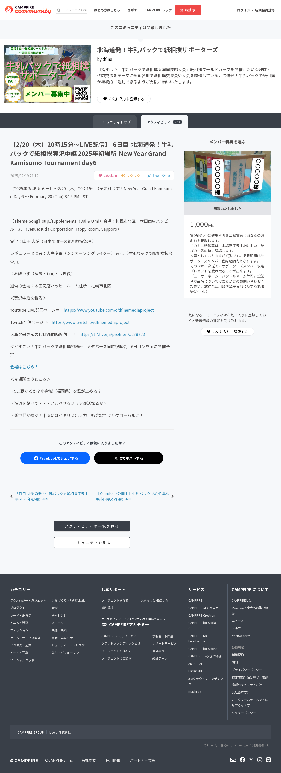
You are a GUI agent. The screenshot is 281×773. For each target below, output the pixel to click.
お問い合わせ (241, 635)
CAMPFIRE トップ (158, 10)
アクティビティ (164, 121)
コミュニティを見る (92, 542)
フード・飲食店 (20, 615)
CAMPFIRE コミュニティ (204, 607)
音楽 (55, 607)
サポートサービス (164, 643)
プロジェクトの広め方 (116, 658)
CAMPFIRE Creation (201, 615)
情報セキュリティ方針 (247, 684)
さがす (132, 10)
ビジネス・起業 (20, 645)
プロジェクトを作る (115, 600)
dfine (107, 59)
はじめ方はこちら (107, 10)
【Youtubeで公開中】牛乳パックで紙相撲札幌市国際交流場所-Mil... (132, 496)
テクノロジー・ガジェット (28, 600)
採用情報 (113, 760)
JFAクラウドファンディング (205, 681)
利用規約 (238, 654)
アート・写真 (19, 652)
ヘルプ (236, 628)
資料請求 (188, 10)
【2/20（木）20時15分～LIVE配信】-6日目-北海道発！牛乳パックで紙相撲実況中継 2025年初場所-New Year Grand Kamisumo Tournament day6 (91, 153)
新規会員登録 (265, 10)
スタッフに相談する (154, 600)
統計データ (160, 658)
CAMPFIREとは (242, 600)
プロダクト (17, 607)
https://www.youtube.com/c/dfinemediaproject (109, 310)
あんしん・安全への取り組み (250, 610)
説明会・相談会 (163, 636)
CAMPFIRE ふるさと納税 (204, 656)
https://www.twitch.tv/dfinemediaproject (91, 322)
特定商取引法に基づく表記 (250, 677)
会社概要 (89, 760)
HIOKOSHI (195, 671)
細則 (235, 662)
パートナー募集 (142, 760)
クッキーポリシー (244, 712)
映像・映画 (59, 630)
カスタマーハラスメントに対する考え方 (250, 702)
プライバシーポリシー (247, 669)
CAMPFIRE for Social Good (202, 625)
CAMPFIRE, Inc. (60, 760)
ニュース (238, 620)
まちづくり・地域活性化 (68, 600)
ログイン (243, 10)
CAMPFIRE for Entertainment (198, 638)
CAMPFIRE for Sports (202, 648)
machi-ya (194, 691)
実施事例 (158, 651)
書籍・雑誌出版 (62, 638)
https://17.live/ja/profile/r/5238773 (112, 334)
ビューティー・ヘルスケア (70, 645)
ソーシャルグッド (22, 660)
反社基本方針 (241, 692)
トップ (115, 121)
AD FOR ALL (196, 663)
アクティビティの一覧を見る (92, 526)
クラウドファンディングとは (120, 643)
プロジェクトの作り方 (116, 651)
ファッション (19, 630)
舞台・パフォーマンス (67, 652)
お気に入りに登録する (123, 99)
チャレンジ (59, 615)
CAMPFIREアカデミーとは (119, 636)
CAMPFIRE (195, 600)
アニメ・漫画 (19, 622)
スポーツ (58, 622)
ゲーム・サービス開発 (25, 638)
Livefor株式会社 (60, 732)
